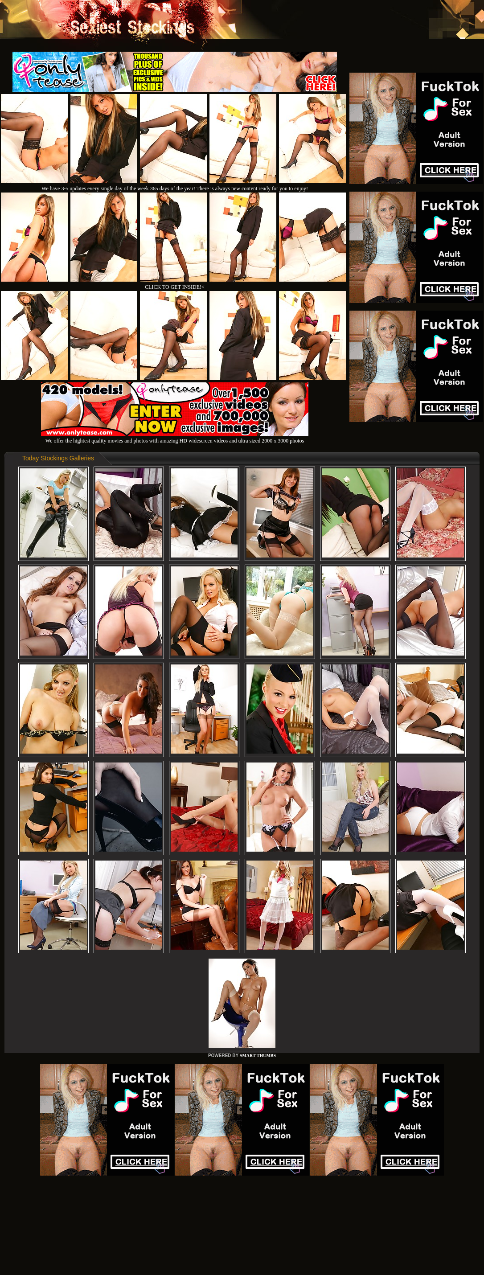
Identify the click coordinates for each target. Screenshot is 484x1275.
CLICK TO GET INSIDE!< (175, 287)
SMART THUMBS (258, 1055)
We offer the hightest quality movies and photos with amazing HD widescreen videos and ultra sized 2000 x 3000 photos (174, 437)
